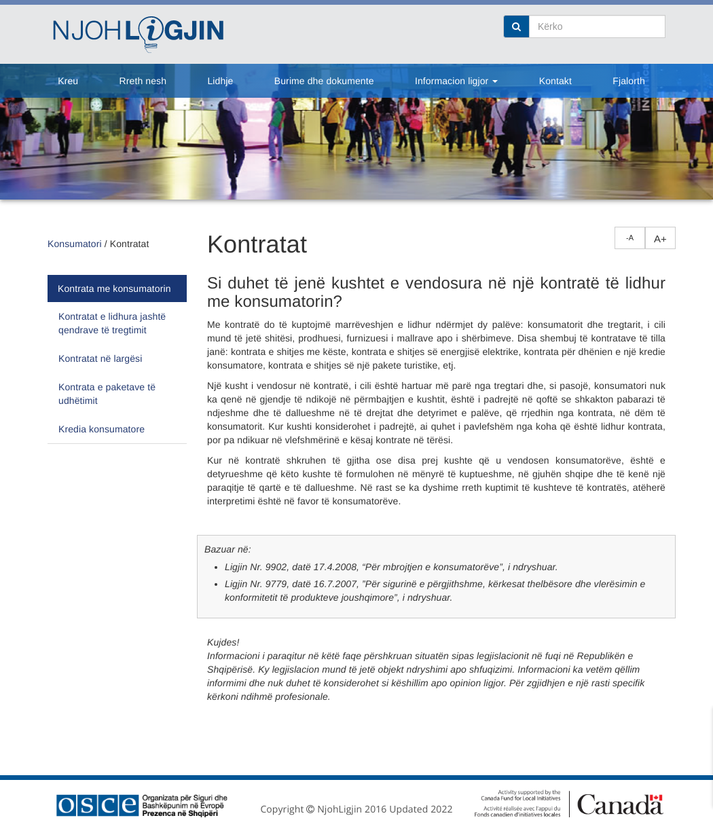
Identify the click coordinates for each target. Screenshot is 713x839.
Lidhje (220, 80)
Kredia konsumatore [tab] (101, 429)
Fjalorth (628, 80)
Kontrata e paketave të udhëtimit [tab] (107, 393)
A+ (660, 238)
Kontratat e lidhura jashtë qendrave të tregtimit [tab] (112, 323)
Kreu (68, 80)
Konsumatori (75, 243)
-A (630, 238)
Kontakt (555, 80)
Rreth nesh (143, 80)
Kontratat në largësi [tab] (100, 358)
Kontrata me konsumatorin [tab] (114, 288)
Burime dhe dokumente (324, 80)
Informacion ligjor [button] (456, 80)
